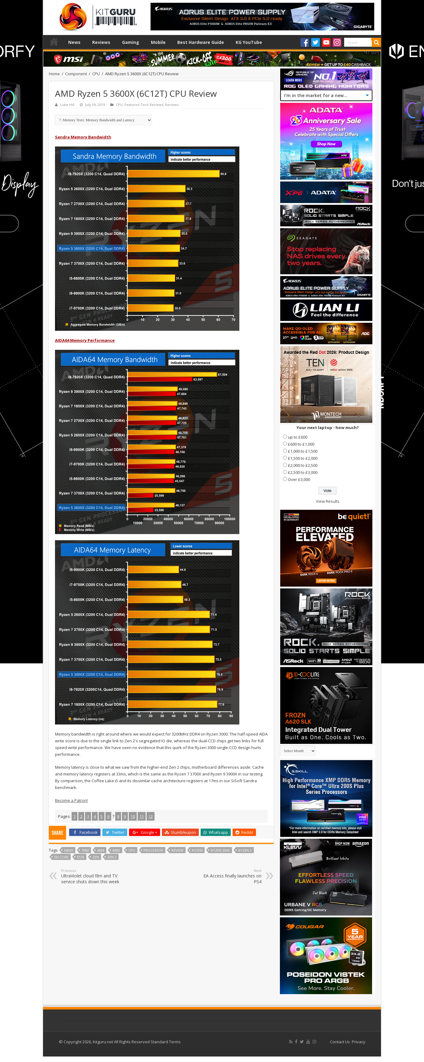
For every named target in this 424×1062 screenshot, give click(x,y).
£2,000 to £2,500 (302, 465)
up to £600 (297, 437)
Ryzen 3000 (220, 850)
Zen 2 (111, 857)
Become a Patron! (71, 800)
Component (76, 73)
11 (141, 816)
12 (150, 816)
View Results (328, 501)
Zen (95, 857)
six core (61, 857)
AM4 (100, 850)
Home (54, 41)
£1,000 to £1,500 (302, 451)
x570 (80, 857)
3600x (68, 850)
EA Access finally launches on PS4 (229, 876)
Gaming (130, 42)
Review (177, 850)
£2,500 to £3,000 (302, 472)
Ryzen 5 (245, 850)
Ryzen (197, 850)
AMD (116, 850)
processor (153, 850)
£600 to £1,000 (301, 444)
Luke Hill (67, 104)
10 (133, 816)
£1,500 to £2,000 (302, 458)
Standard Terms (166, 1041)
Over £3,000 (299, 479)
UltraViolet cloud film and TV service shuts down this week (92, 876)
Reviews (101, 42)
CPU (96, 73)
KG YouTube (249, 42)
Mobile (158, 42)
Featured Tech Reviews (143, 104)
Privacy (358, 1041)
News (74, 42)
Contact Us (340, 1041)
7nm (85, 850)
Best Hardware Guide (200, 42)
